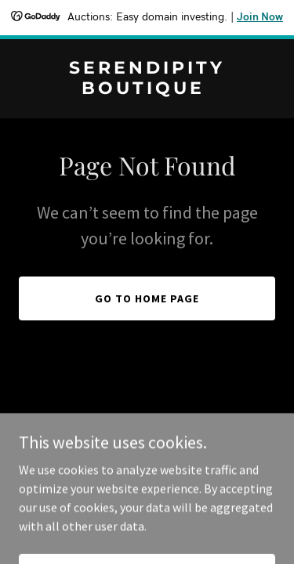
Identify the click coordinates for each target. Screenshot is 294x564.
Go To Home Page (147, 298)
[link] (147, 89)
